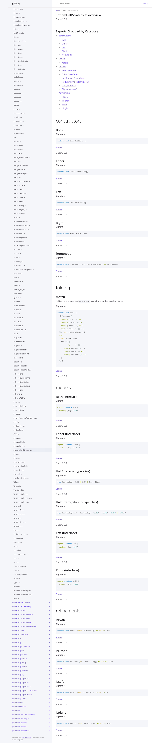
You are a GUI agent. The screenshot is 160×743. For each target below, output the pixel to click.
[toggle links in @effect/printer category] (50, 630)
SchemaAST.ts (19, 398)
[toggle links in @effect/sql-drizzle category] (50, 655)
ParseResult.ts (19, 265)
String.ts (17, 454)
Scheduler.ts (18, 390)
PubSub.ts (18, 293)
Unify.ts (17, 586)
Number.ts (18, 249)
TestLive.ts (18, 518)
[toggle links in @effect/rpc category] (50, 638)
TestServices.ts (19, 522)
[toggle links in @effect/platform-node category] (50, 622)
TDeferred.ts (19, 490)
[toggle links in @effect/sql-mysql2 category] (50, 671)
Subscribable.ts (20, 462)
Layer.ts (17, 129)
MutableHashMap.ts (22, 225)
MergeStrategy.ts (21, 173)
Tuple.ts (17, 578)
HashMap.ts (18, 93)
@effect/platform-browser (22, 614)
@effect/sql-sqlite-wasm (22, 694)
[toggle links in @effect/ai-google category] (50, 723)
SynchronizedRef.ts (21, 478)
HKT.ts (16, 105)
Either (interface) (70, 74)
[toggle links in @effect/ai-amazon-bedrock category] (50, 715)
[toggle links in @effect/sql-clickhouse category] (50, 647)
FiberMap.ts (18, 49)
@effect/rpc (17, 638)
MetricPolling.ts (20, 205)
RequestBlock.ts (20, 350)
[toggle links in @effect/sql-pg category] (50, 675)
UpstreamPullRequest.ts (23, 590)
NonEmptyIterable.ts (22, 245)
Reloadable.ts (19, 342)
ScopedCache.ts (20, 406)
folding (62, 58)
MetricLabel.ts (19, 197)
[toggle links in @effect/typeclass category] (50, 699)
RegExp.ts (18, 338)
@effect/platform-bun (21, 618)
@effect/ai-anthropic (20, 718)
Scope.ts (17, 402)
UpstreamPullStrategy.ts (23, 594)
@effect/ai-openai (19, 726)
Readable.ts (18, 317)
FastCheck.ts (19, 33)
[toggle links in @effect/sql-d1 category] (50, 651)
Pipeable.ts (18, 273)
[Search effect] (80, 3)
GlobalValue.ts (19, 77)
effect (16, 4)
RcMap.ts (17, 309)
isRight (65, 108)
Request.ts (18, 346)
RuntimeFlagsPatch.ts (22, 370)
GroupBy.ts (18, 85)
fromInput (67, 54)
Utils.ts (16, 598)
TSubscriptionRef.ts (21, 574)
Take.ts (16, 482)
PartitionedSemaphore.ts (24, 269)
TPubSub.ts (18, 538)
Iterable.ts (18, 117)
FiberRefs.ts (18, 57)
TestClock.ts (18, 506)
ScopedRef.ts (19, 410)
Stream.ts (17, 438)
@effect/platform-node (21, 622)
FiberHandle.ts (20, 41)
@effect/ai (16, 710)
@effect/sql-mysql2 (20, 670)
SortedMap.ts (19, 426)
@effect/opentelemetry (21, 606)
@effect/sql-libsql (19, 662)
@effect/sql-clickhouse (21, 646)
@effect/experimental (21, 602)
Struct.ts (17, 458)
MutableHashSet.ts (21, 229)
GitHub (145, 4)
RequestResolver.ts (21, 354)
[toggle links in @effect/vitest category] (50, 703)
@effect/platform (19, 610)
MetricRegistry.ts (20, 209)
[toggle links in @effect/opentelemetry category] (50, 606)
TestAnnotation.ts (21, 494)
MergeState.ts (19, 169)
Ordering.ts (18, 261)
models (62, 66)
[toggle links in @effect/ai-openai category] (50, 727)
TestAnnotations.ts (21, 502)
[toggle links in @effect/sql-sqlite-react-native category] (50, 691)
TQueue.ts (18, 542)
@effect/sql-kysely (19, 658)
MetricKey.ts (19, 189)
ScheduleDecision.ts (22, 378)
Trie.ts (16, 562)
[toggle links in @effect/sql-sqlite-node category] (50, 687)
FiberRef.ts (18, 53)
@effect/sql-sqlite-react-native (24, 690)
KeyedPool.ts (19, 125)
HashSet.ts (18, 101)
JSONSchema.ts (20, 121)
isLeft (64, 104)
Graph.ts (17, 81)
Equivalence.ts (19, 17)
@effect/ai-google (19, 722)
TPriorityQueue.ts (21, 534)
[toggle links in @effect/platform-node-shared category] (50, 626)
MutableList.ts (19, 233)
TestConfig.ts (19, 510)
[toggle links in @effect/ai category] (50, 711)
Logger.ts (17, 141)
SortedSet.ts (19, 430)
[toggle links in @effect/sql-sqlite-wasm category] (50, 695)
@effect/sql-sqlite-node (21, 686)
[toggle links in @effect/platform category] (50, 610)
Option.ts (17, 253)
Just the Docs (26, 738)
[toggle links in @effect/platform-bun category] (50, 618)
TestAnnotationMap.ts (23, 498)
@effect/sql (16, 642)
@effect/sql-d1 (18, 650)
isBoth (65, 97)
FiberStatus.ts (19, 69)
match (65, 62)
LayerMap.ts (19, 133)
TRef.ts (16, 558)
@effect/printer (18, 630)
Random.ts (18, 301)
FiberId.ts (17, 45)
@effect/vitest (17, 702)
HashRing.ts (18, 97)
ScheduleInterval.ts (21, 382)
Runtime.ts (18, 362)
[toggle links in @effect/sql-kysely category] (50, 659)
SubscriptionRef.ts (21, 466)
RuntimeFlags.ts (20, 366)
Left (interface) (69, 85)
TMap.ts (17, 530)
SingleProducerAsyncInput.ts (25, 418)
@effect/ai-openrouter (21, 730)
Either (64, 43)
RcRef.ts (17, 313)
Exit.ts (16, 29)
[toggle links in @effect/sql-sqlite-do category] (50, 683)
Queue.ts (17, 297)
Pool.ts (16, 277)
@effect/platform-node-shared (24, 626)
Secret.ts (17, 414)
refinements (64, 92)
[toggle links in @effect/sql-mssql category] (50, 667)
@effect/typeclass (19, 698)
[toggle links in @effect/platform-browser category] (50, 614)
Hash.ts (17, 89)
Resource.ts (18, 358)
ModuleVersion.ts (21, 221)
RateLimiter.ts (19, 305)
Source (59, 147)
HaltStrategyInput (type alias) (75, 81)
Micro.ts (17, 217)
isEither (65, 100)
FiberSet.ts (18, 65)
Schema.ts (18, 394)
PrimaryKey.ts (19, 289)
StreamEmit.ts (19, 446)
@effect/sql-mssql (19, 666)
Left (64, 47)
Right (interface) (69, 89)
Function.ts (18, 73)
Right (64, 51)
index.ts (17, 109)
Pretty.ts (17, 285)
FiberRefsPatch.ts (21, 61)
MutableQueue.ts (21, 237)
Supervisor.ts (19, 470)
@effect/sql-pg (18, 674)
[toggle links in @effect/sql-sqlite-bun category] (50, 679)
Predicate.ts (18, 281)
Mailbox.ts (18, 153)
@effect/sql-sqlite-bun (21, 678)
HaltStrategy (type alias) (73, 78)
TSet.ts (16, 570)
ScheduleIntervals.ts (22, 386)
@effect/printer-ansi (20, 634)
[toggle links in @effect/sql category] (50, 643)
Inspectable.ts (19, 113)
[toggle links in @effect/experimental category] (50, 602)
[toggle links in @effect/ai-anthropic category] (50, 719)
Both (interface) (69, 70)
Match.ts (17, 161)
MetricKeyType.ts (21, 193)
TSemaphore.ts (20, 566)
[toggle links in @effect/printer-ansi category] (50, 634)
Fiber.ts (16, 37)
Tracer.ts (17, 546)
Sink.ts (16, 422)
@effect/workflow (19, 706)
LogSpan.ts (18, 149)
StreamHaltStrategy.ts (23, 450)
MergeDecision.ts (21, 165)
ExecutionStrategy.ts (22, 25)
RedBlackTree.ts (20, 330)
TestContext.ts (19, 514)
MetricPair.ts (19, 201)
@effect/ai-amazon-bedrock (23, 714)
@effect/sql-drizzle (19, 654)
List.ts (16, 137)
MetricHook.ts (19, 185)
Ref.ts (16, 334)
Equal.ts (17, 13)
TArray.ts (17, 486)
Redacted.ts (18, 326)
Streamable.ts (19, 442)
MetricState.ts (19, 213)
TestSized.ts (18, 526)
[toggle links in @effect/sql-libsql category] (50, 663)
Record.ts (17, 322)
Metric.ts (17, 177)
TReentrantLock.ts (21, 554)
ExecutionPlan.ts (20, 21)
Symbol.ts (18, 474)
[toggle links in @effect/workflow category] (50, 707)
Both (64, 40)
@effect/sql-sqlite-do (20, 682)
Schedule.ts (18, 374)
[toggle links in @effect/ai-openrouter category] (50, 731)
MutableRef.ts (19, 241)
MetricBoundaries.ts (22, 181)
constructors (65, 35)
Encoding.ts (18, 9)
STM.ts (16, 434)
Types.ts (17, 582)
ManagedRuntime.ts (22, 157)
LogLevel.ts (18, 145)
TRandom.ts (18, 550)
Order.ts (17, 257)
